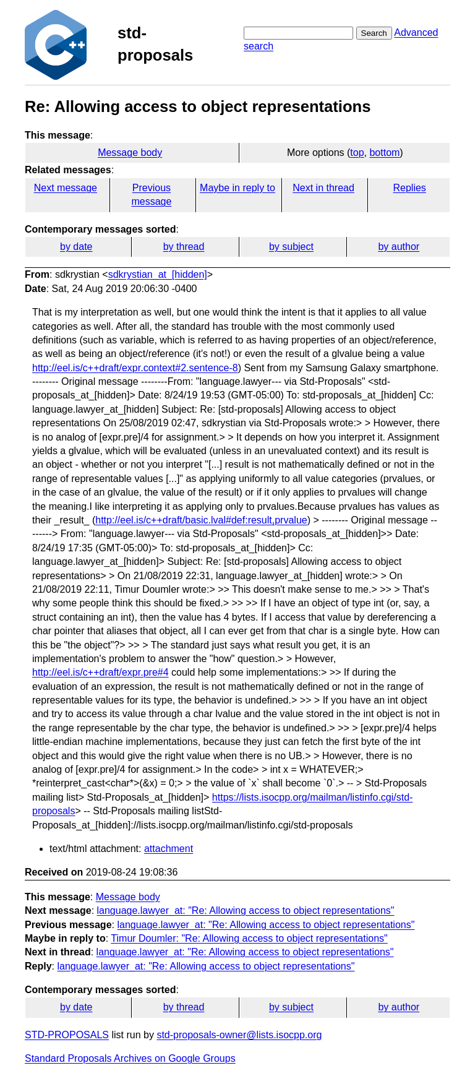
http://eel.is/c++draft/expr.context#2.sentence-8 (135, 368)
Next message (65, 188)
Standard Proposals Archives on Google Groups (130, 1058)
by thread (184, 246)
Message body (130, 152)
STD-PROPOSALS (67, 1035)
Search (374, 33)
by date (76, 246)
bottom (384, 152)
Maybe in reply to (237, 188)
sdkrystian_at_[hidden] (157, 274)
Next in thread (323, 188)
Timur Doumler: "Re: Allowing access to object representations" (249, 938)
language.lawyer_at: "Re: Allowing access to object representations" (246, 910)
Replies (409, 188)
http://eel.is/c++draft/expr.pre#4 (100, 672)
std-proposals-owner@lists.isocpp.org (239, 1035)
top (357, 152)
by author (398, 246)
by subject (291, 246)
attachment (168, 848)
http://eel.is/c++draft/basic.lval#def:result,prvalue (201, 520)
